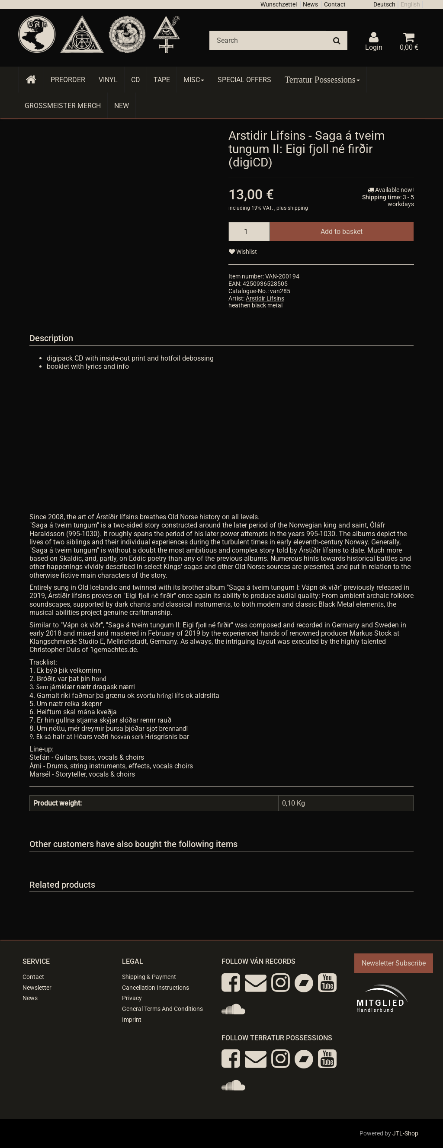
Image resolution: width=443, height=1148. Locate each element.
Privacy (132, 998)
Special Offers (244, 80)
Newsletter (36, 987)
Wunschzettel (278, 4)
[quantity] (249, 231)
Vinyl (108, 80)
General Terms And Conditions (162, 1008)
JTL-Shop (405, 1133)
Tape (162, 80)
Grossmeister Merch (63, 106)
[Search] (267, 40)
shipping (298, 208)
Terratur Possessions (322, 79)
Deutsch (384, 4)
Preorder (68, 80)
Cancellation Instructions (155, 987)
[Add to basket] (342, 231)
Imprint (131, 1019)
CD (135, 80)
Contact (335, 4)
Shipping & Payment (149, 976)
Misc (193, 80)
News (310, 4)
